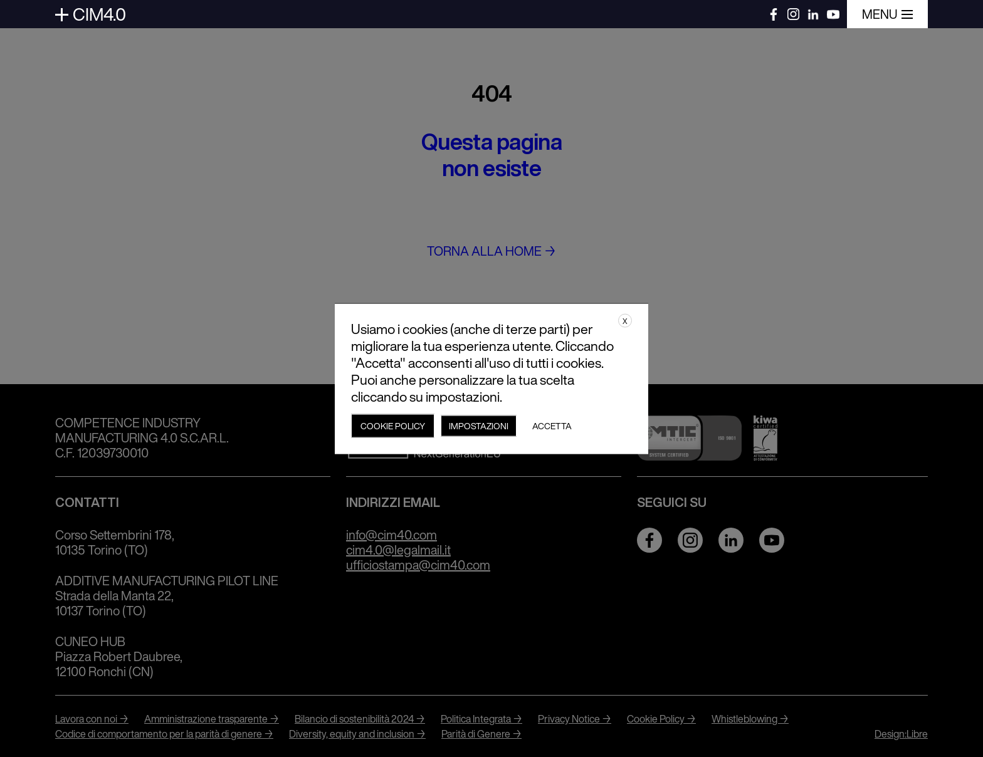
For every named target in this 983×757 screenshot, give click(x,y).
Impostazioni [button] (478, 425)
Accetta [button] (552, 425)
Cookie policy (392, 425)
